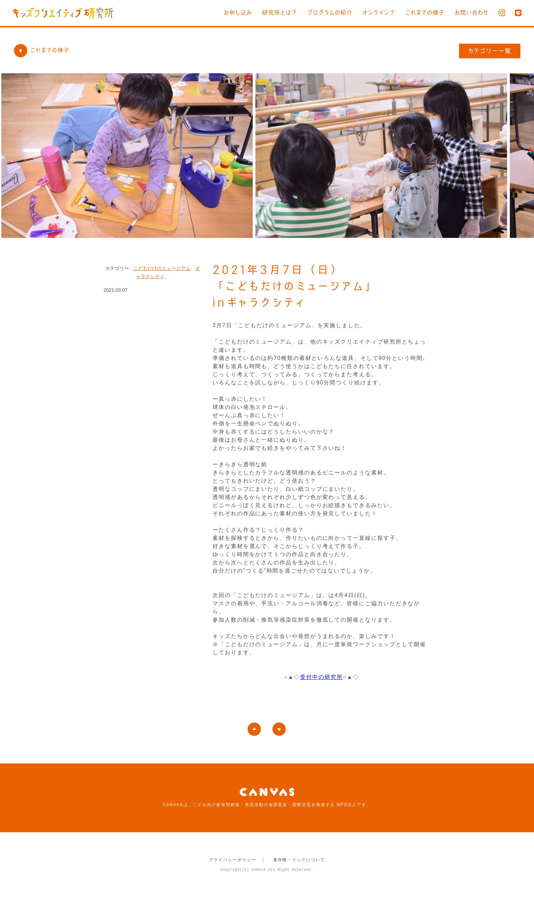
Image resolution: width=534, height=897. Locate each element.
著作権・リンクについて (299, 859)
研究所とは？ (279, 12)
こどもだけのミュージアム (161, 268)
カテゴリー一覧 (490, 51)
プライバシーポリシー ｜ (237, 859)
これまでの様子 (425, 12)
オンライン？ (378, 12)
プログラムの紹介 (329, 12)
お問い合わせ (472, 12)
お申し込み (238, 12)
